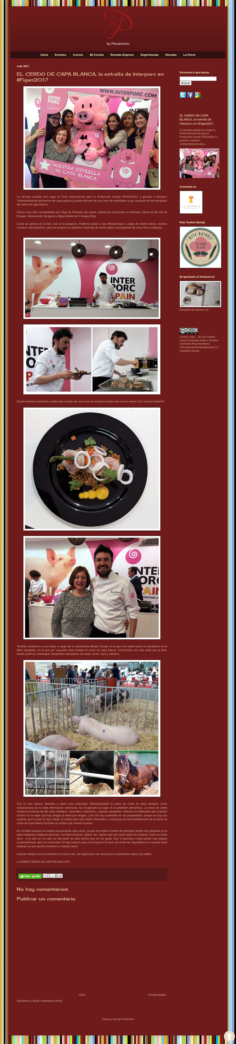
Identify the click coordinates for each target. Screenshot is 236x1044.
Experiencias (150, 54)
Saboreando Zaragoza (41, 216)
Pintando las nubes (84, 212)
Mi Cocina (97, 54)
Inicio (44, 54)
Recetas (171, 54)
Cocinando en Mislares (126, 212)
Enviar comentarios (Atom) (47, 1000)
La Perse (189, 54)
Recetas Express (122, 54)
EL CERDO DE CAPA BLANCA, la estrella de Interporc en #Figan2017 (196, 119)
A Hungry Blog (87, 216)
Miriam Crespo (99, 646)
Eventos (60, 54)
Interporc (161, 196)
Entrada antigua (157, 994)
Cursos (78, 54)
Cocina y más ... (189, 336)
